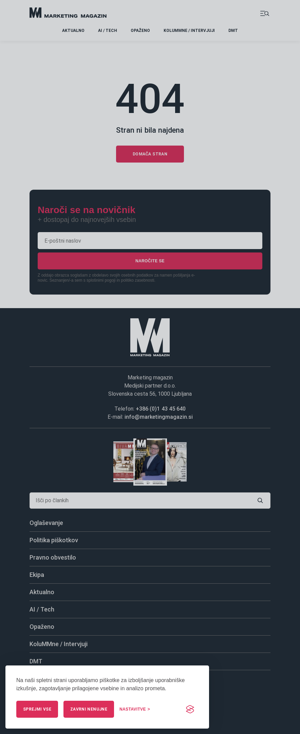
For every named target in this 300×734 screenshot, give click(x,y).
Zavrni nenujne (88, 709)
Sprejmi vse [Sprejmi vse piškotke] (37, 709)
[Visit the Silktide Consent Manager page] (190, 709)
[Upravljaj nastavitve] (134, 709)
